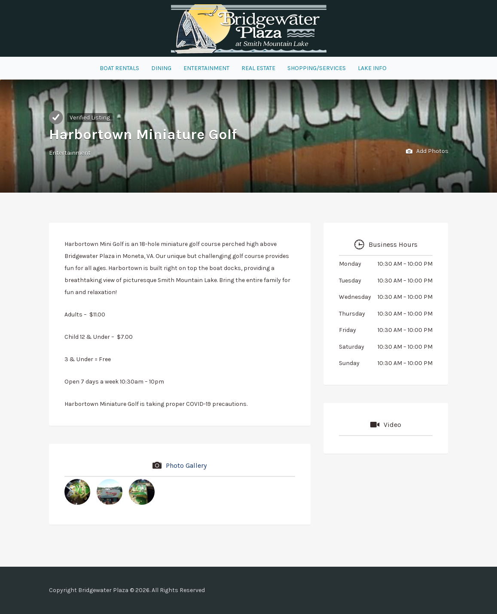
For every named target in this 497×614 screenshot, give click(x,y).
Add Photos (427, 152)
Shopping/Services (316, 68)
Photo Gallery (186, 465)
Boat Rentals (119, 68)
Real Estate (258, 68)
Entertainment (206, 68)
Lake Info (372, 68)
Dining (161, 68)
